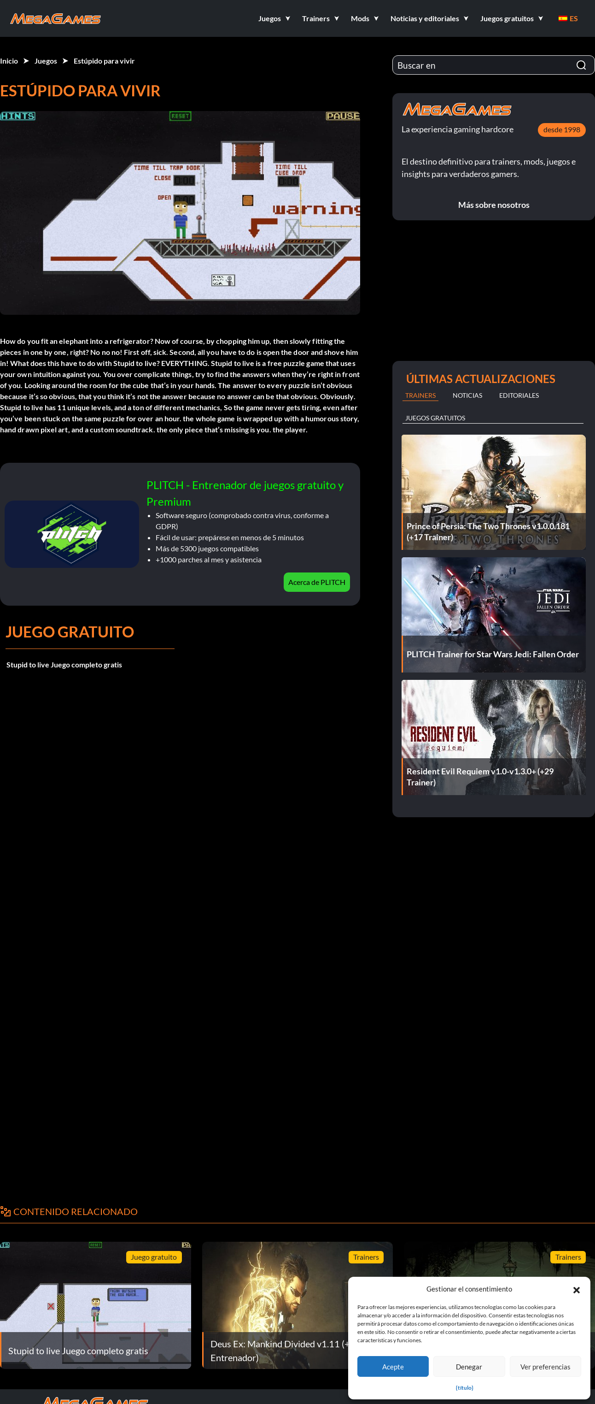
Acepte (393, 1367)
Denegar (469, 1367)
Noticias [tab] (467, 395)
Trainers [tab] (420, 395)
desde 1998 (561, 129)
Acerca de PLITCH (316, 582)
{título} (464, 1387)
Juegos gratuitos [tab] (435, 418)
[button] (576, 1288)
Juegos (46, 60)
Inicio (9, 60)
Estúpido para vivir (104, 60)
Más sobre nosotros (494, 205)
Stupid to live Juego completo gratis (64, 664)
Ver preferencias (545, 1367)
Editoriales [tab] (519, 395)
